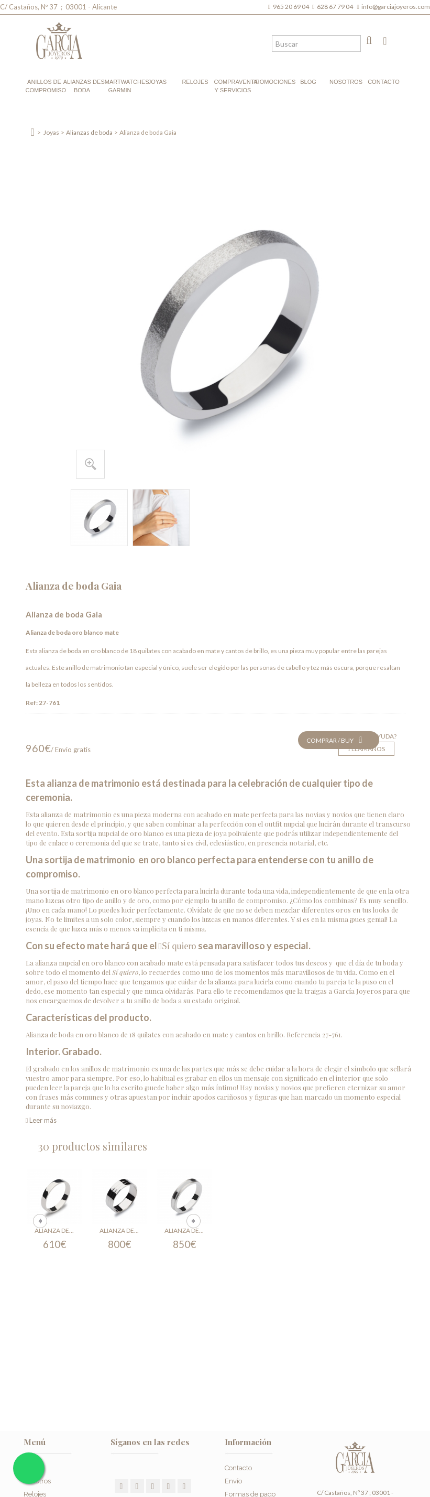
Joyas (157, 82)
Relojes (195, 82)
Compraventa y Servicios (233, 86)
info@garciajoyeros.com (395, 6)
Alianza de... (54, 1230)
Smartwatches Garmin (120, 86)
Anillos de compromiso (44, 86)
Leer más (41, 1120)
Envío (233, 1481)
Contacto (384, 82)
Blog (308, 82)
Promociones (271, 82)
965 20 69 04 (292, 6)
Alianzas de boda (82, 86)
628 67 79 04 (336, 6)
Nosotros (345, 82)
